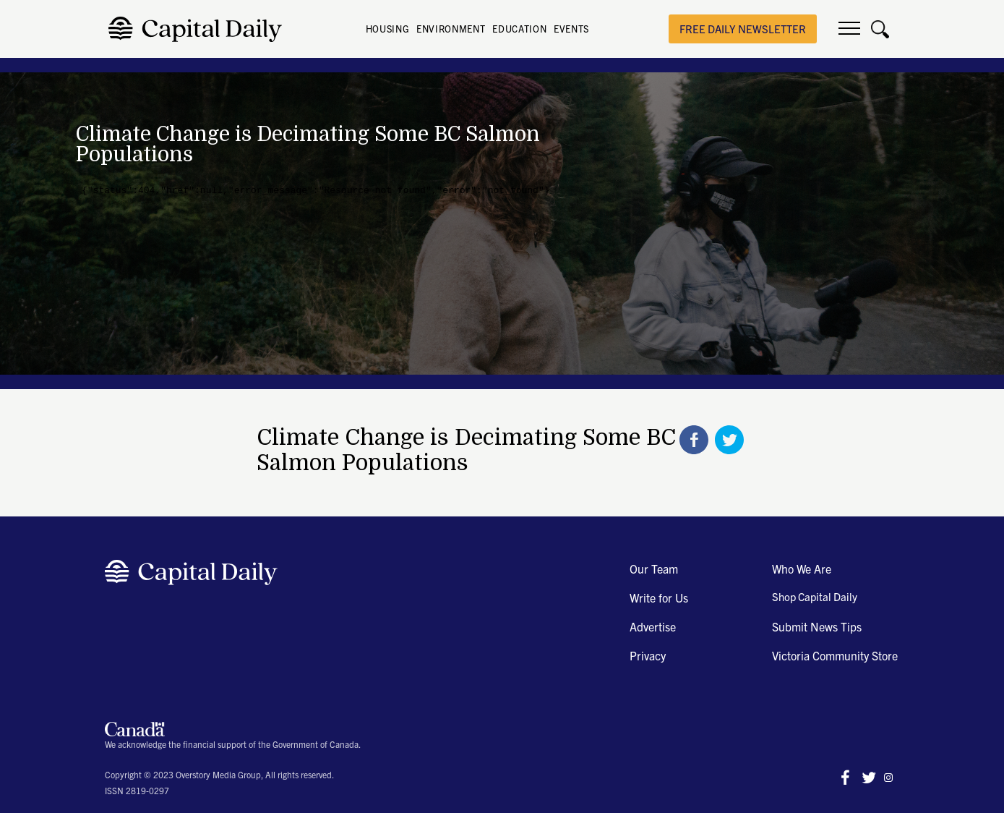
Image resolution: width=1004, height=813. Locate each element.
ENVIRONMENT (450, 28)
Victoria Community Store (835, 655)
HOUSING (388, 28)
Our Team (654, 568)
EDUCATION (519, 28)
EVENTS (571, 28)
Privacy (648, 655)
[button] (849, 29)
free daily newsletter (742, 28)
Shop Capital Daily (814, 596)
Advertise (653, 626)
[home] (199, 29)
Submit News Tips (817, 626)
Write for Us (659, 597)
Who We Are (801, 568)
